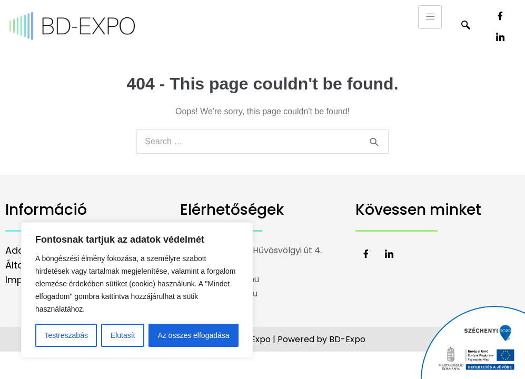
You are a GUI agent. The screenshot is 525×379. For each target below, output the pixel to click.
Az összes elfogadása (193, 335)
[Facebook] (500, 16)
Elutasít (123, 335)
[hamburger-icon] (430, 17)
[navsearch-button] (465, 26)
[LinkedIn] (500, 37)
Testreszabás (65, 335)
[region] (137, 290)
